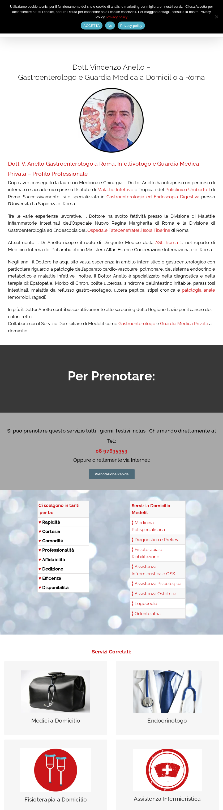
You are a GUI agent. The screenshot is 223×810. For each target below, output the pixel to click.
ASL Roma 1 (168, 242)
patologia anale (198, 290)
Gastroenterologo (136, 323)
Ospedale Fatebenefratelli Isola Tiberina (128, 230)
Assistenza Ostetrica (155, 593)
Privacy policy (116, 17)
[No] (216, 16)
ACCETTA (91, 26)
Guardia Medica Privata (184, 323)
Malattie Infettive (115, 189)
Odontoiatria (148, 613)
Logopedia (146, 603)
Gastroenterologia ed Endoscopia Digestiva (152, 196)
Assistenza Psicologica (158, 583)
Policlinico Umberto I (187, 189)
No (110, 26)
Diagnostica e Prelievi (157, 539)
